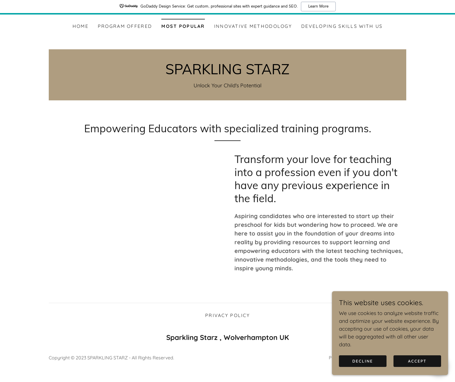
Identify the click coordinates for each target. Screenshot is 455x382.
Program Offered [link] (125, 26)
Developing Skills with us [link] (341, 26)
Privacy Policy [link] (227, 324)
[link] (227, 72)
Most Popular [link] (183, 26)
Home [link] (81, 26)
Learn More (318, 6)
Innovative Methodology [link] (253, 26)
